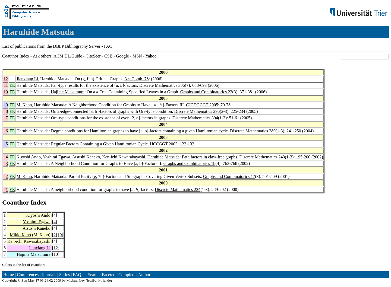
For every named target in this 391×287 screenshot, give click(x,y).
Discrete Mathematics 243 (262, 157)
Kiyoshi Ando (29, 157)
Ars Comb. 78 (136, 78)
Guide (76, 56)
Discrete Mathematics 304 (195, 118)
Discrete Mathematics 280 (253, 131)
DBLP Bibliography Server (76, 46)
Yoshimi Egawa (56, 157)
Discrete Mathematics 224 (177, 189)
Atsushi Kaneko (86, 157)
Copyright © (11, 280)
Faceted (108, 274)
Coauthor (15, 202)
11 (6, 85)
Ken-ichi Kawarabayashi (123, 157)
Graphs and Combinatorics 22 (206, 92)
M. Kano (24, 105)
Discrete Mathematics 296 (197, 111)
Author (144, 274)
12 (6, 78)
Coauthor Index (15, 56)
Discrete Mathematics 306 (162, 85)
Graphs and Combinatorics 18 (189, 163)
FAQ (108, 46)
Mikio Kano (20, 234)
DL (67, 56)
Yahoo (150, 56)
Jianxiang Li (27, 78)
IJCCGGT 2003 (164, 144)
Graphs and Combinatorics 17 (229, 176)
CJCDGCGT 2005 (202, 105)
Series (64, 274)
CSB (108, 56)
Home (8, 274)
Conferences (28, 274)
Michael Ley (76, 280)
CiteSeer (93, 56)
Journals (49, 274)
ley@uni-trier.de (99, 280)
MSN (137, 56)
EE (12, 85)
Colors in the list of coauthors (23, 265)
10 (6, 92)
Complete (126, 274)
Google (122, 56)
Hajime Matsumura (67, 92)
